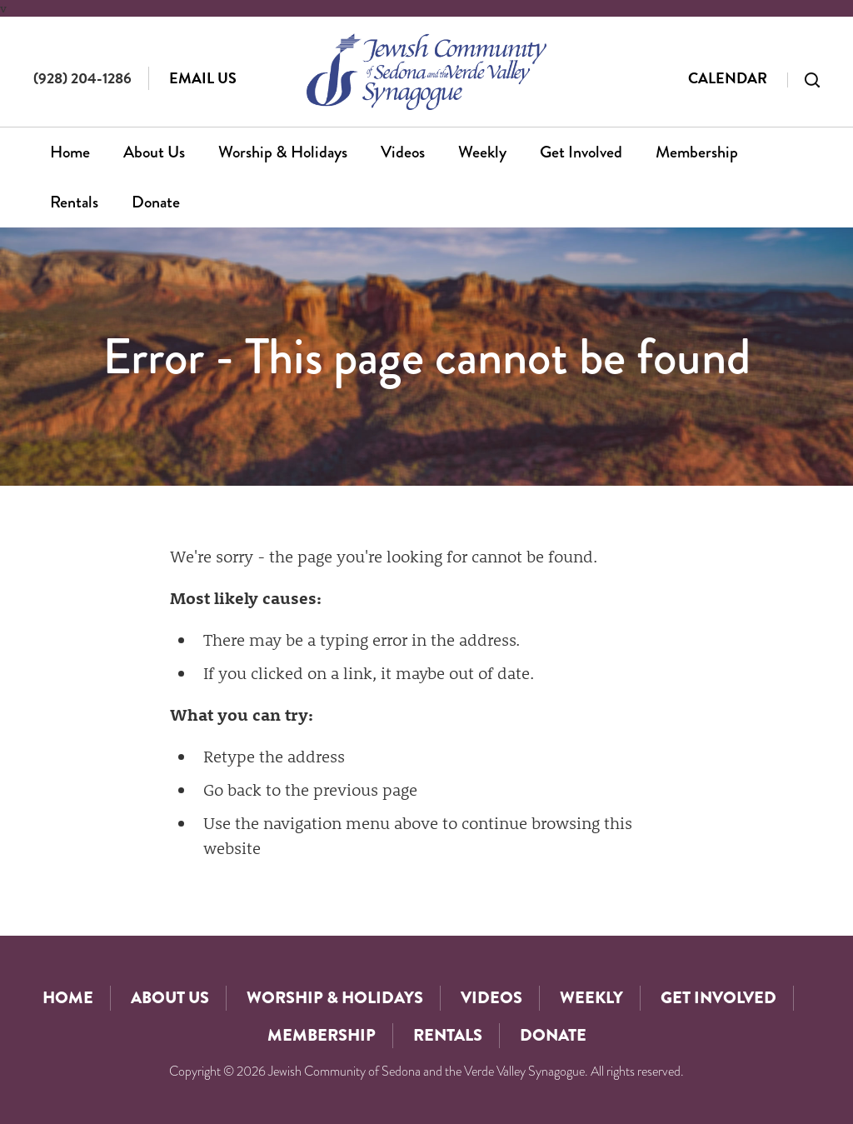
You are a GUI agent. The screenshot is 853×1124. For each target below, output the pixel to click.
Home (70, 152)
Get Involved (581, 152)
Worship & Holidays (282, 152)
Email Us (203, 78)
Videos (403, 152)
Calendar (727, 78)
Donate (156, 202)
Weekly (482, 152)
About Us (154, 152)
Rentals (74, 202)
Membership (697, 152)
